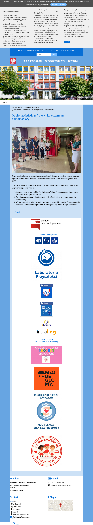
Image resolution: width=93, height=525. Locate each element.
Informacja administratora (68, 50)
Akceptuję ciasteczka (58, 4)
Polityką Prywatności (49, 1)
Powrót (17, 212)
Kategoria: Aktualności (32, 107)
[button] (2, 83)
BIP (13, 501)
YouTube (14, 512)
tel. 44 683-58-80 (56, 483)
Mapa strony (30, 50)
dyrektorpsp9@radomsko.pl (59, 485)
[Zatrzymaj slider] (46, 98)
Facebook (15, 509)
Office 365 (15, 507)
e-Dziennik (15, 504)
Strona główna (22, 50)
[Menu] (46, 102)
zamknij (67, 41)
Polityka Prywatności (19, 514)
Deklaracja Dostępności (20, 517)
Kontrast (57, 50)
